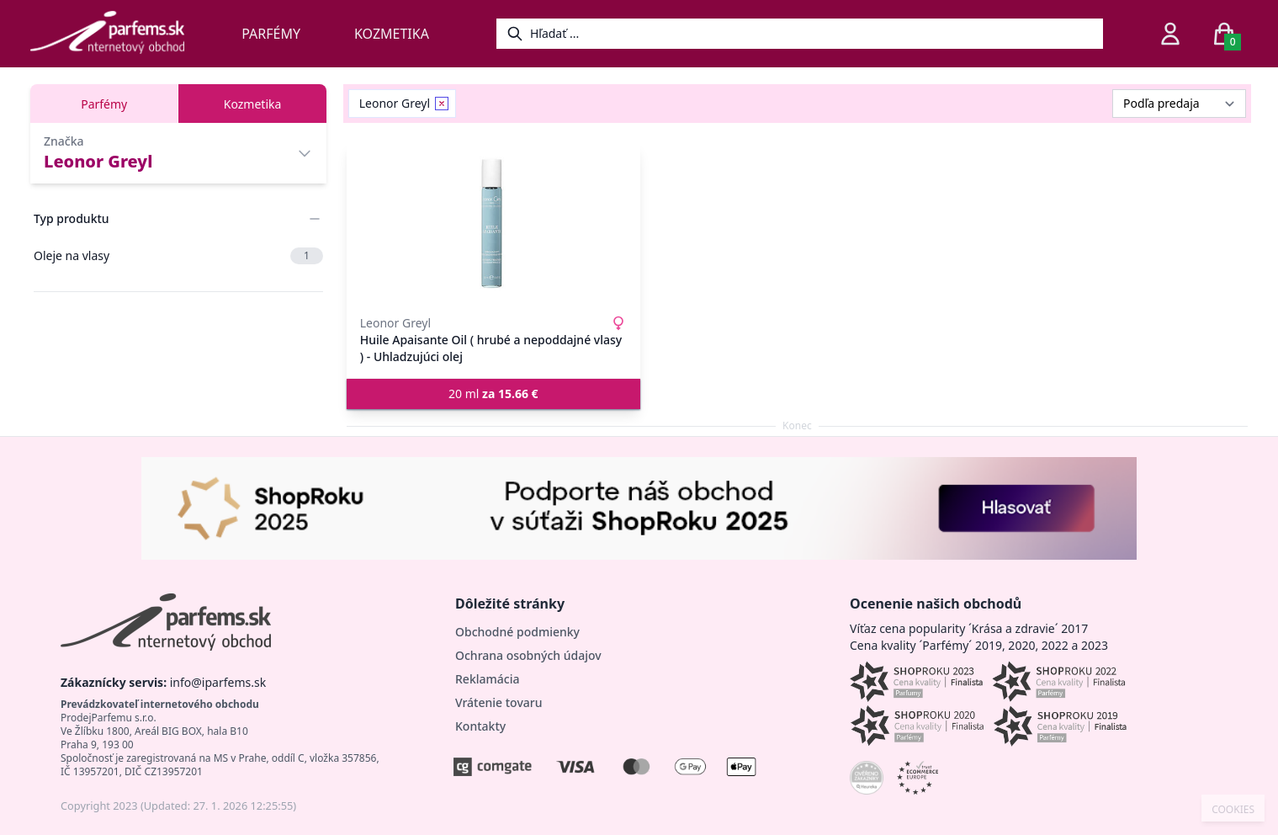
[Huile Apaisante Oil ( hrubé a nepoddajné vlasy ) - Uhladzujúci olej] (493, 224)
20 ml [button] (493, 394)
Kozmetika (391, 33)
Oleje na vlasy (178, 255)
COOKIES (1233, 809)
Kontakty (480, 726)
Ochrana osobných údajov (528, 655)
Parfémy (270, 33)
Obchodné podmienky (517, 632)
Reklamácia (487, 679)
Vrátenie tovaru (498, 702)
